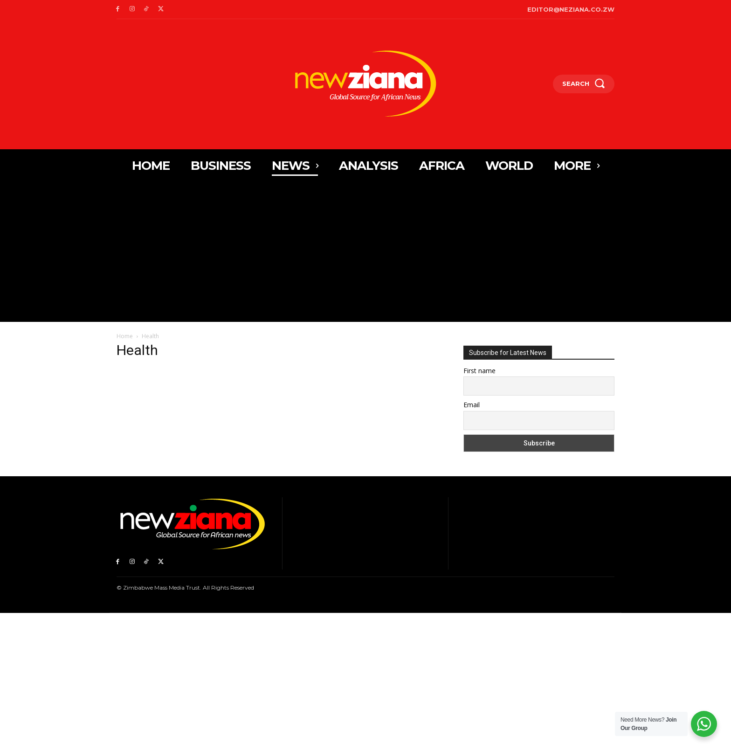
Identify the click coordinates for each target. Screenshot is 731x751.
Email (471, 404)
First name (479, 370)
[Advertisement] (365, 252)
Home (125, 336)
